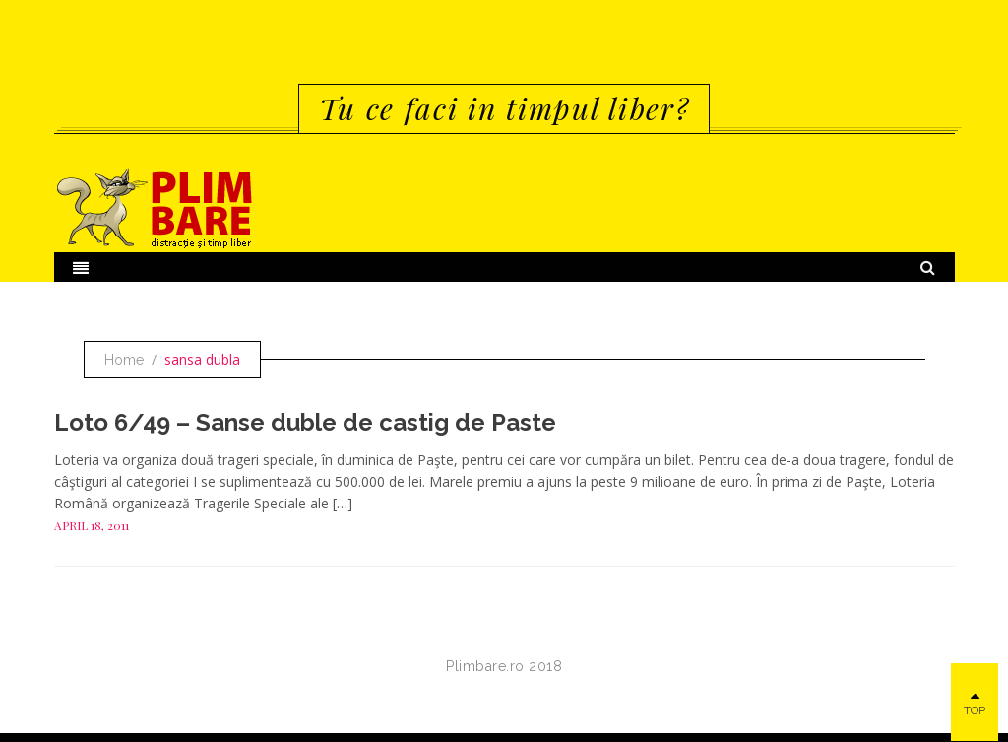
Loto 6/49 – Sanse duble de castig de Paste (305, 422)
